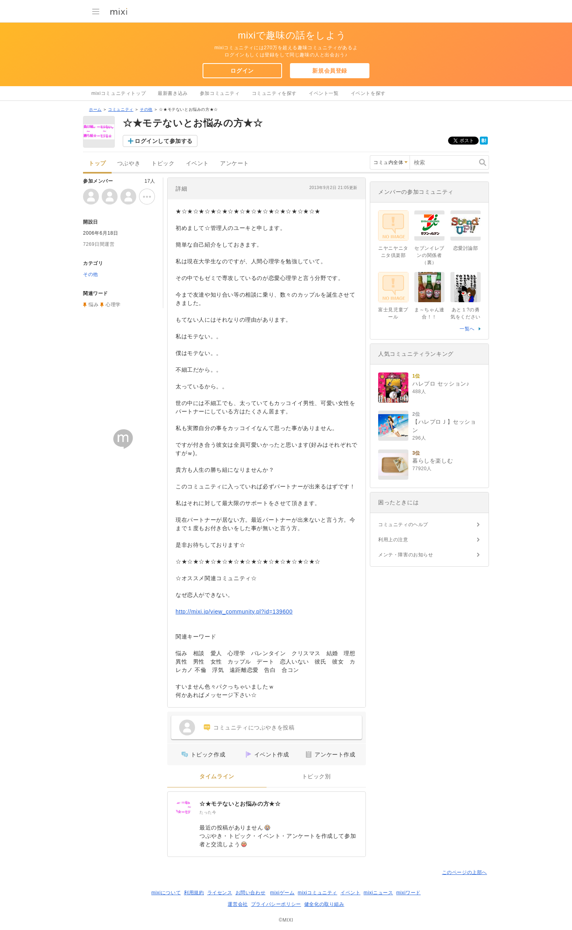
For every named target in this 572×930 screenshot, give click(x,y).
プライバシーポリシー (276, 904)
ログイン (241, 71)
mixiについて (166, 892)
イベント (197, 163)
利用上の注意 (393, 539)
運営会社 (237, 904)
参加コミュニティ (220, 93)
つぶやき (128, 163)
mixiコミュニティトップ (118, 93)
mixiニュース (378, 892)
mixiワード (408, 892)
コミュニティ (120, 109)
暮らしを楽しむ (432, 460)
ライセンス (219, 892)
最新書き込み (173, 93)
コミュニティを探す (274, 93)
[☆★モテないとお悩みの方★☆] (183, 808)
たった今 (207, 812)
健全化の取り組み (324, 904)
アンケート (234, 163)
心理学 (113, 304)
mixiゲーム (282, 892)
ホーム (95, 109)
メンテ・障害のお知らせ (405, 555)
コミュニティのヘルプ (403, 524)
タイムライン (216, 777)
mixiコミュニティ (317, 892)
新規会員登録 (329, 71)
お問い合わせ (251, 892)
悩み (94, 304)
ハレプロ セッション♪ (441, 383)
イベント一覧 (324, 93)
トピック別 (316, 777)
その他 (146, 109)
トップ (97, 163)
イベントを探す (368, 93)
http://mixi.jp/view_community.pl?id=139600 (234, 611)
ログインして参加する (164, 141)
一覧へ (467, 329)
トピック (162, 163)
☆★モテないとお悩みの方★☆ (239, 804)
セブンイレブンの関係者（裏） (429, 255)
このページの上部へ (464, 872)
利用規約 (194, 892)
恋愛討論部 (465, 248)
